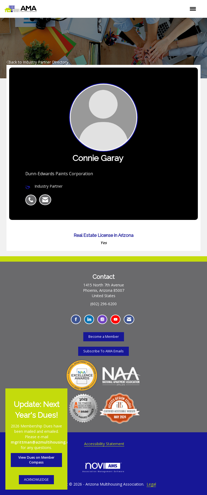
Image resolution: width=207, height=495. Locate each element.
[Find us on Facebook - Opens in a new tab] (76, 319)
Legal (151, 484)
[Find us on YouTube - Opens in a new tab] (115, 319)
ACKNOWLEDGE (36, 479)
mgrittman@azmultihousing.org (42, 442)
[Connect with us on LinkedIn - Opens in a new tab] (89, 319)
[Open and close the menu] (119, 8)
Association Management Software (103, 467)
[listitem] (32, 197)
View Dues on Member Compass (36, 460)
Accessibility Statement (104, 443)
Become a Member (103, 336)
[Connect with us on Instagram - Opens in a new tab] (102, 319)
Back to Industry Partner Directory (37, 62)
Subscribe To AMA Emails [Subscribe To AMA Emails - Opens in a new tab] (103, 351)
